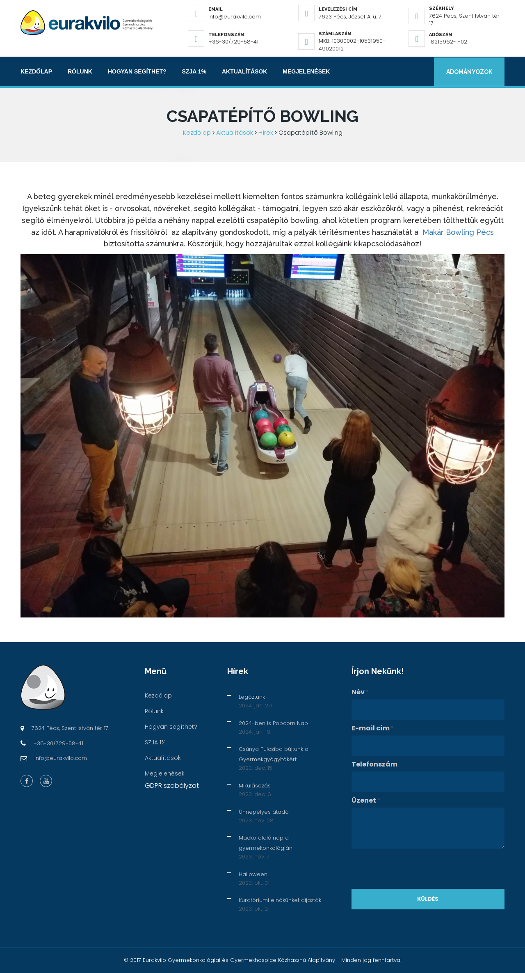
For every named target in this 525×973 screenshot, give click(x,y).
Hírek (265, 132)
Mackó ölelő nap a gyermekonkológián (265, 843)
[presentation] (414, 869)
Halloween (253, 874)
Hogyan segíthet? (137, 71)
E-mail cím (373, 728)
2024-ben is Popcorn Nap (273, 723)
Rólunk (80, 71)
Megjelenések (306, 71)
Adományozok (468, 71)
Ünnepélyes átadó (264, 812)
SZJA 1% (194, 71)
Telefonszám (374, 764)
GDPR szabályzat (172, 785)
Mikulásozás (255, 785)
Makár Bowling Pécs (458, 232)
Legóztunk (252, 697)
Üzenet (366, 800)
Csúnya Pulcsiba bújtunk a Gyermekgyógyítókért (273, 754)
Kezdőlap (36, 71)
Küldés (427, 899)
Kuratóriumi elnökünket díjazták (280, 900)
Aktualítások (244, 71)
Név (360, 692)
